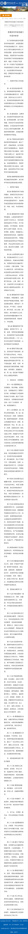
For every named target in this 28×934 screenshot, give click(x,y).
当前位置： (7, 18)
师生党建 (20, 18)
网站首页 (11, 18)
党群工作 (16, 18)
